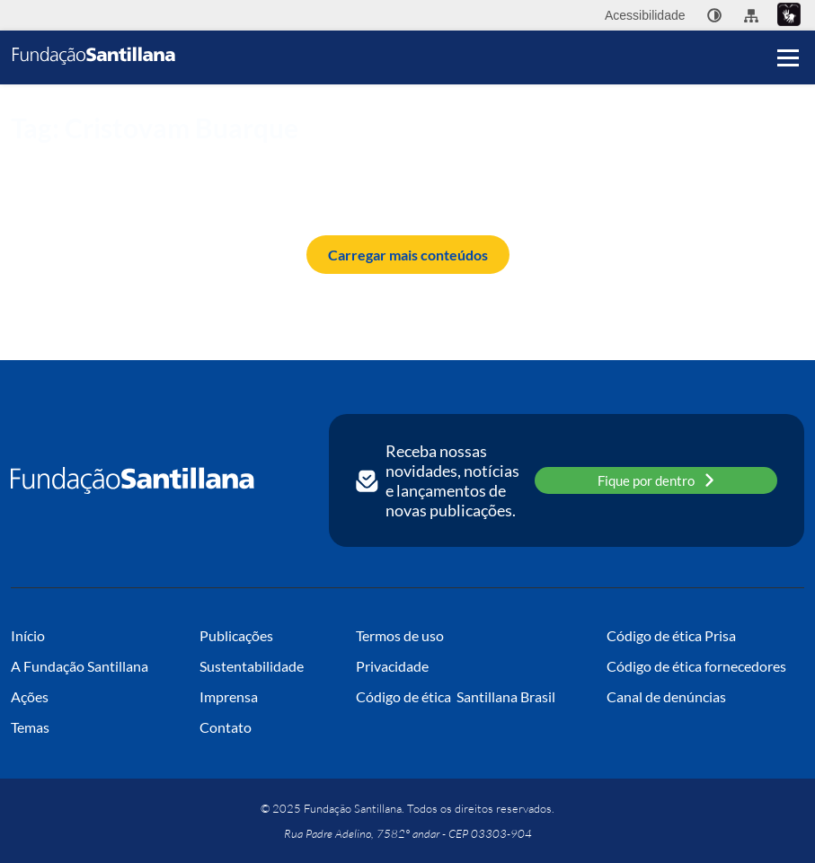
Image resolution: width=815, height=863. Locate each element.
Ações (30, 696)
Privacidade (392, 665)
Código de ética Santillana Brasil (455, 696)
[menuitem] (714, 15)
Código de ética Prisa (671, 635)
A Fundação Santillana (79, 665)
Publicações (236, 635)
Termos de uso (400, 635)
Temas (30, 726)
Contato (225, 726)
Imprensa (228, 696)
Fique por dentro (656, 480)
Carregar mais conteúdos (408, 254)
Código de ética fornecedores (696, 665)
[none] (714, 15)
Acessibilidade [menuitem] (645, 15)
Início (24, 158)
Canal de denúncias (666, 696)
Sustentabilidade (251, 665)
